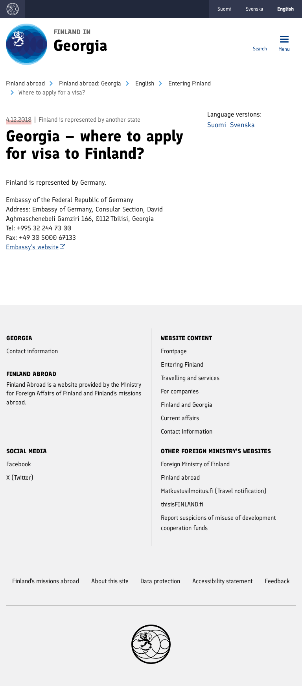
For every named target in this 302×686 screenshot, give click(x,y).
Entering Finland (189, 83)
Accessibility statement (222, 581)
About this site (110, 581)
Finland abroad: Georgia (89, 83)
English (144, 83)
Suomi (224, 9)
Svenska (254, 9)
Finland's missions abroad (45, 581)
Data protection (160, 581)
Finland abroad (25, 83)
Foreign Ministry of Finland (195, 464)
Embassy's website (35, 247)
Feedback (277, 581)
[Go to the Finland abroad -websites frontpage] (12, 9)
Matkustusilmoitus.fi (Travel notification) (214, 491)
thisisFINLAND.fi (182, 504)
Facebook (18, 464)
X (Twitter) (19, 477)
